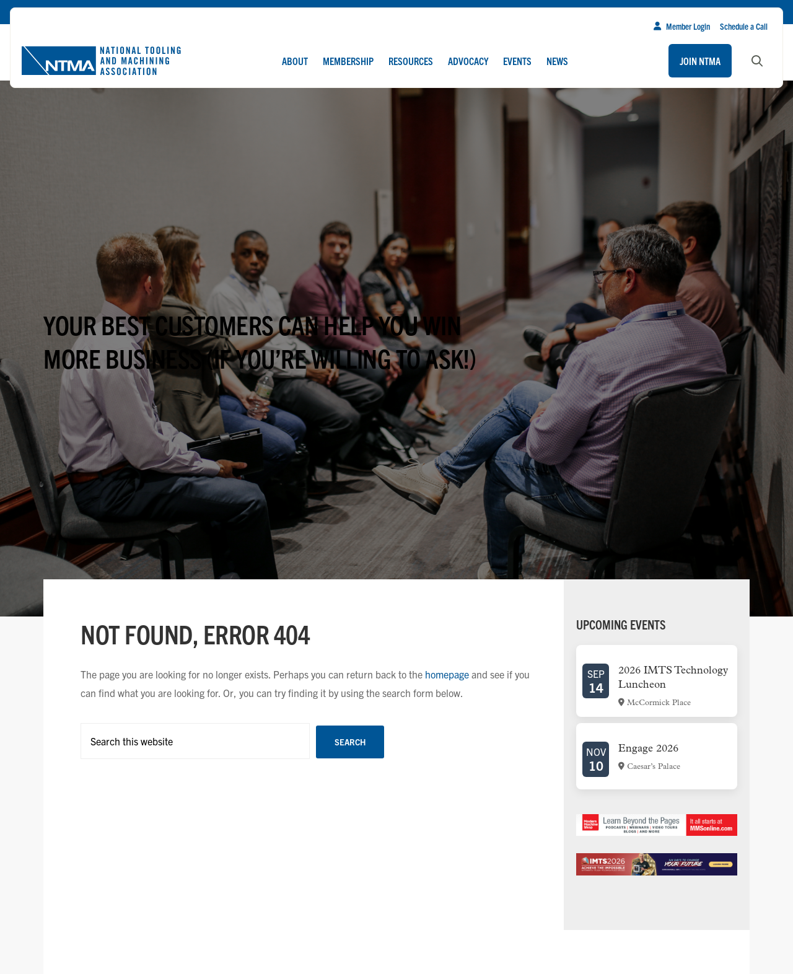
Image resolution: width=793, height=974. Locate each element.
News (557, 61)
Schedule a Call (744, 26)
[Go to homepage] (101, 60)
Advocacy (468, 61)
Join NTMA (700, 61)
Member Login (682, 26)
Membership (348, 61)
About (295, 61)
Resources (410, 61)
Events (517, 61)
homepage (447, 674)
